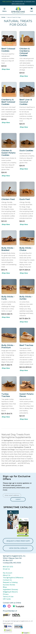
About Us (6, 575)
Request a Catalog (10, 582)
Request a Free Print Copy (18, 541)
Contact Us (7, 580)
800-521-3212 (8, 567)
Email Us (6, 569)
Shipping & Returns (10, 592)
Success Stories (9, 585)
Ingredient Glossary (10, 589)
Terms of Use (8, 597)
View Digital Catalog (18, 548)
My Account (7, 573)
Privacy (6, 594)
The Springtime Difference (13, 578)
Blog (5, 587)
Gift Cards (7, 599)
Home (3, 17)
